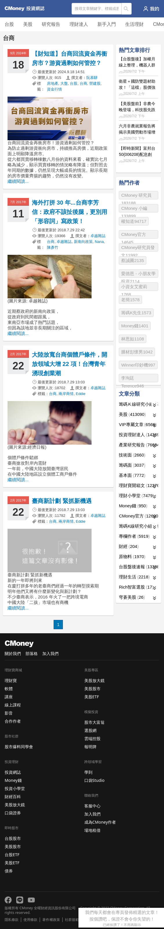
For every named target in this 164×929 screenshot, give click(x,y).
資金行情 (54, 89)
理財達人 (79, 24)
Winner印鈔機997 (138, 364)
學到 (88, 772)
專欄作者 (134, 536)
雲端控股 (92, 738)
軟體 (9, 688)
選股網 (90, 730)
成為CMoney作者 (100, 822)
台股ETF (12, 854)
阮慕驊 (92, 77)
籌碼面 (132, 465)
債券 (9, 871)
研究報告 (51, 24)
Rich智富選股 (136, 587)
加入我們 (50, 653)
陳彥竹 (52, 247)
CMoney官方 (138, 515)
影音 (9, 713)
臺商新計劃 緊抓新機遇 (62, 501)
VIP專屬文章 (138, 424)
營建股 (95, 83)
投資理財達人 (138, 434)
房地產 (52, 83)
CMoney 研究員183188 (136, 196)
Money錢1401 (134, 325)
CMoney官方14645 (133, 235)
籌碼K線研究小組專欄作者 (138, 526)
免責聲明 (91, 919)
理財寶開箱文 (138, 485)
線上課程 (13, 705)
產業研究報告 (138, 444)
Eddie (80, 394)
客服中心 (92, 806)
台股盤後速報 (138, 566)
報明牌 (90, 746)
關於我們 (13, 653)
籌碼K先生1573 (136, 312)
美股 (27, 24)
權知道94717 (133, 221)
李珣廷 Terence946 (132, 379)
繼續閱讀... (18, 181)
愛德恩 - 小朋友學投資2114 (138, 274)
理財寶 (11, 680)
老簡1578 (130, 299)
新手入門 (106, 24)
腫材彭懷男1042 (136, 351)
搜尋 (127, 9)
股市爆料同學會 (19, 746)
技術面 (132, 454)
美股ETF (12, 862)
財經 (129, 546)
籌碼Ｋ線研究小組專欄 (138, 404)
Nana (99, 241)
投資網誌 (13, 772)
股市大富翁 (94, 722)
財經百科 (13, 796)
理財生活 (134, 576)
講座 (9, 696)
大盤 (64, 83)
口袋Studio (94, 780)
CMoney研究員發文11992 (138, 248)
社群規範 (72, 919)
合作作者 (13, 721)
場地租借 (92, 830)
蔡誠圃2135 (132, 260)
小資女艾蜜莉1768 (134, 287)
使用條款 (30, 919)
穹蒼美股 (132, 597)
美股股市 (13, 846)
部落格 (31, 653)
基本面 (132, 475)
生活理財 (134, 24)
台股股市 (13, 838)
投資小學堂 (15, 788)
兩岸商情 (66, 394)
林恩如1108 (132, 338)
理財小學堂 (136, 495)
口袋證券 (13, 813)
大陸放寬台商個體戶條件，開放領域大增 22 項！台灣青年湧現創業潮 (69, 363)
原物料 (132, 556)
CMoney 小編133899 (134, 209)
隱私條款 (12, 919)
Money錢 (133, 505)
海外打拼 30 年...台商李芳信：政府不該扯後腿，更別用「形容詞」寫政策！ (69, 211)
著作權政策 (51, 919)
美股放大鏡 (15, 804)
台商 (83, 83)
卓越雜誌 (97, 236)
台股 (9, 24)
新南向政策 (83, 241)
